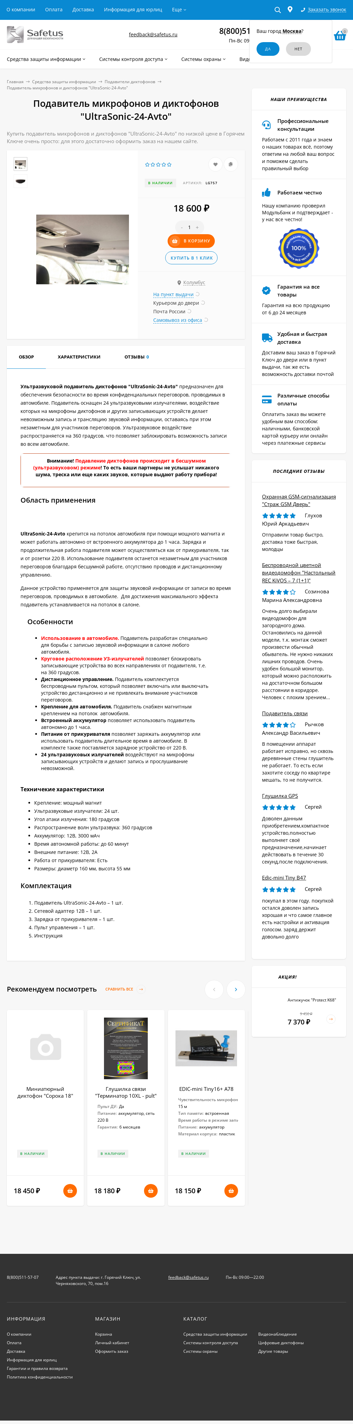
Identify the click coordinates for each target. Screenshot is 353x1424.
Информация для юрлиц (133, 9)
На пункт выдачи (173, 294)
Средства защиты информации (64, 82)
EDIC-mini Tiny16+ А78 (206, 1088)
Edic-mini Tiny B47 (284, 877)
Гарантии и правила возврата (37, 1368)
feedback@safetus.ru (153, 34)
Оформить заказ (111, 1351)
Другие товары (273, 1351)
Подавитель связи (285, 713)
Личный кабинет (112, 1343)
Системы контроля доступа (210, 1343)
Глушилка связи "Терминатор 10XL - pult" (126, 1092)
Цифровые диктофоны (281, 1343)
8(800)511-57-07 (248, 30)
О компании (20, 9)
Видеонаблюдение (277, 1334)
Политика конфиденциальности (40, 1377)
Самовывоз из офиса (177, 320)
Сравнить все (125, 989)
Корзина (103, 1334)
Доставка (83, 9)
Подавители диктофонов (130, 82)
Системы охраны (200, 1351)
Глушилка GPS (280, 795)
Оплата (54, 9)
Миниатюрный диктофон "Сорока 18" (45, 1092)
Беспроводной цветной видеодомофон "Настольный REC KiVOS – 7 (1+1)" (299, 573)
